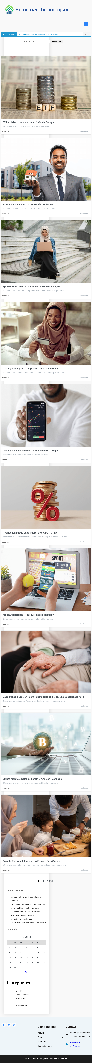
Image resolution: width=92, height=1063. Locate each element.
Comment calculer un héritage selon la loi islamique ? (38, 34)
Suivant (50, 881)
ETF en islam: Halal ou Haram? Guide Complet (28, 923)
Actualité (19, 991)
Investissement (21, 1006)
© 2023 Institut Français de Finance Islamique (46, 1059)
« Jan (25, 972)
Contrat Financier (22, 995)
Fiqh (17, 1002)
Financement (20, 998)
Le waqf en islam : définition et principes (25, 912)
